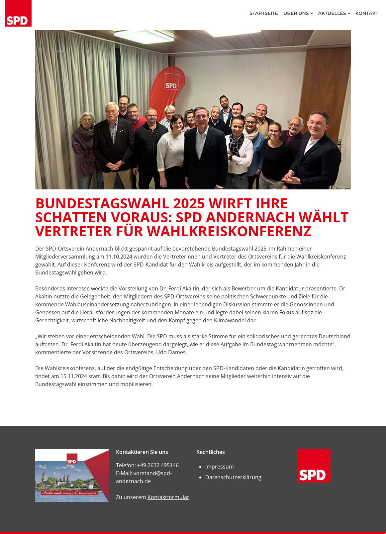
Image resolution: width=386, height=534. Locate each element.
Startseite (263, 13)
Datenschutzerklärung (233, 477)
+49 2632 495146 (158, 465)
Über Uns (296, 13)
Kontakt (366, 13)
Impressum (219, 466)
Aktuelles (332, 13)
